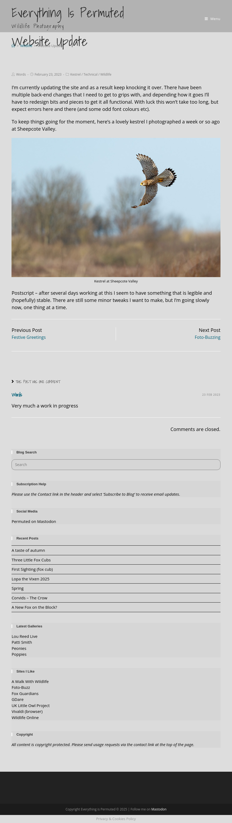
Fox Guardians (24, 693)
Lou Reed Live (24, 636)
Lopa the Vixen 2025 (30, 578)
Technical (90, 74)
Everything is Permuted (67, 17)
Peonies (18, 648)
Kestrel (75, 74)
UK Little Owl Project (30, 705)
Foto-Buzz (20, 687)
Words (21, 74)
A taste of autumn (28, 550)
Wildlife (105, 74)
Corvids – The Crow (29, 597)
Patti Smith (21, 642)
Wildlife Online (25, 717)
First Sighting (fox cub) (32, 569)
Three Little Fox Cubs (31, 559)
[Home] (13, 45)
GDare (17, 699)
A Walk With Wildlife (30, 681)
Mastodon (159, 809)
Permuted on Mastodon (33, 521)
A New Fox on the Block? (34, 607)
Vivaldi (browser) (26, 711)
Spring (17, 588)
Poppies (18, 654)
